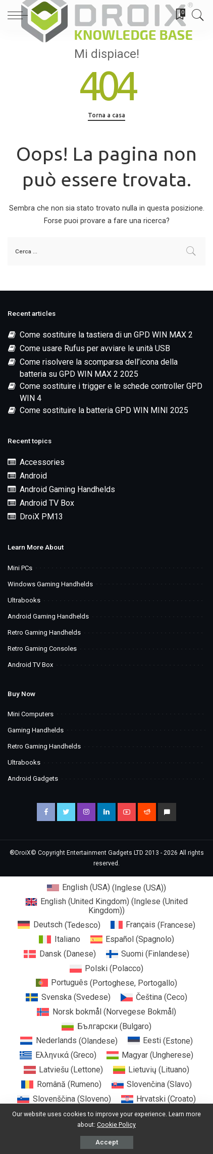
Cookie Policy (116, 1124)
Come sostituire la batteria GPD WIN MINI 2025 (104, 410)
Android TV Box (47, 503)
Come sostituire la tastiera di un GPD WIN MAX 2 (106, 335)
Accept (106, 1142)
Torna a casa (106, 114)
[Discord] (167, 812)
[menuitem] (106, 888)
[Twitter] (66, 812)
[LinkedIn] (106, 812)
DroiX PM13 (41, 516)
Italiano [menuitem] (67, 939)
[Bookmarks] (177, 15)
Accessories (42, 462)
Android (33, 476)
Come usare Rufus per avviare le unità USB (95, 348)
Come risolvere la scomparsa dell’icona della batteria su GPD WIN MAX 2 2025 (99, 368)
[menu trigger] (20, 15)
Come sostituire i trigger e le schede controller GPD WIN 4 (111, 392)
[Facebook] (46, 812)
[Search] (195, 15)
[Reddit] (147, 812)
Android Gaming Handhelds (67, 489)
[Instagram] (86, 812)
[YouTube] (127, 812)
